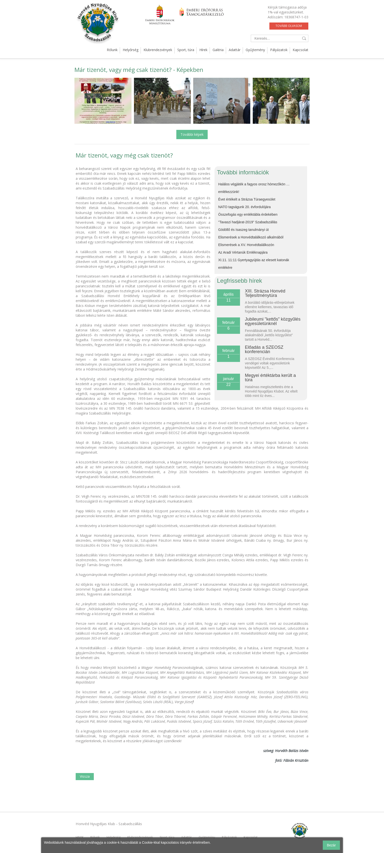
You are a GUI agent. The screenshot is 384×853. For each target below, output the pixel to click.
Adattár (234, 49)
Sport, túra (185, 49)
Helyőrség (130, 49)
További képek (192, 134)
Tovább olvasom (289, 26)
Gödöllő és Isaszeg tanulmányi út (243, 230)
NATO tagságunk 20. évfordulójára (244, 207)
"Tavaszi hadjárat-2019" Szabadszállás (247, 222)
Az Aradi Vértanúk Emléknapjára (243, 252)
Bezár (331, 845)
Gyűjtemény (255, 49)
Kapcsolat (300, 49)
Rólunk (112, 49)
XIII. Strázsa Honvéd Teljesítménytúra (265, 293)
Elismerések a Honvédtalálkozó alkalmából (250, 237)
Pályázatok (279, 49)
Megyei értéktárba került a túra (270, 377)
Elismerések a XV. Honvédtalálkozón (246, 245)
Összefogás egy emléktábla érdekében (247, 214)
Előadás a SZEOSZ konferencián (264, 349)
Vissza (85, 776)
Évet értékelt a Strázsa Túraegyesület (246, 199)
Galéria (218, 49)
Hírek (203, 49)
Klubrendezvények (158, 49)
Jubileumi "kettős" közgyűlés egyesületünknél (272, 321)
